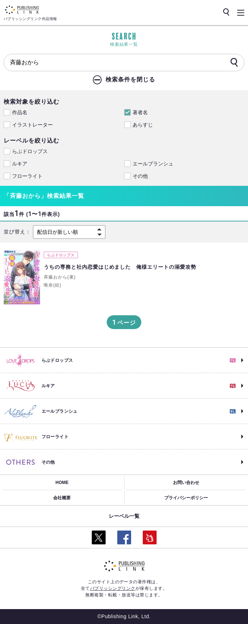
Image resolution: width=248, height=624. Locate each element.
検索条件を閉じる (130, 79)
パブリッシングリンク (112, 588)
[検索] (234, 62)
